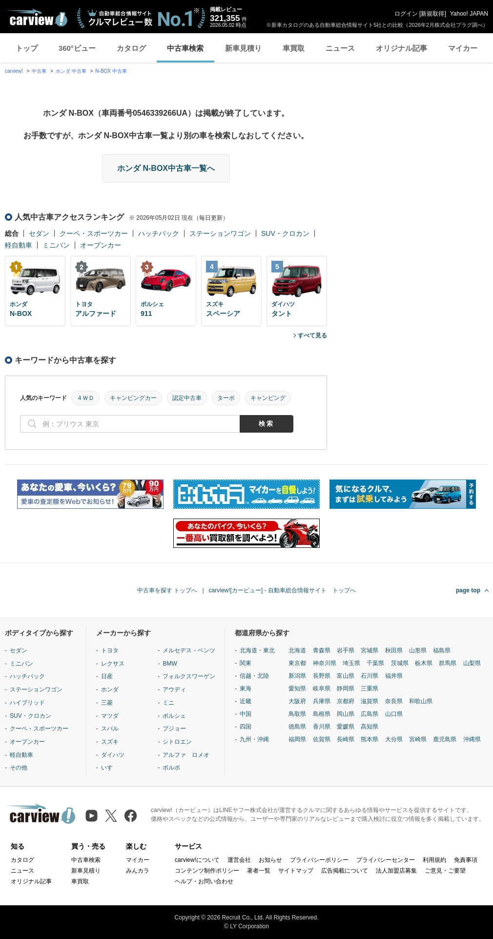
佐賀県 (321, 739)
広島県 (369, 713)
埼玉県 (351, 663)
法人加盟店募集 (396, 870)
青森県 (321, 650)
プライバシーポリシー (319, 859)
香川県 (321, 726)
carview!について (197, 859)
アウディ (174, 689)
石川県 (369, 675)
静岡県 (345, 688)
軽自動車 (18, 245)
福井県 (394, 675)
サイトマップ (295, 870)
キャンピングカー (133, 398)
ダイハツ (112, 754)
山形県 (418, 650)
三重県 (369, 688)
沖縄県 (472, 739)
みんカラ (137, 870)
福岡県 (297, 739)
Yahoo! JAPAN (469, 13)
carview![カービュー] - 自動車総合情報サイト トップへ (282, 590)
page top (468, 590)
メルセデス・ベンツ (189, 650)
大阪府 (297, 701)
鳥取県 (297, 713)
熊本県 (369, 739)
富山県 (345, 675)
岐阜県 (321, 688)
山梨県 (472, 663)
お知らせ (270, 859)
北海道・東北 (257, 650)
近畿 (245, 701)
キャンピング (268, 398)
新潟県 (297, 675)
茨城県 (400, 663)
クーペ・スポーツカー (94, 233)
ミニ (168, 702)
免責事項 (465, 859)
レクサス (112, 663)
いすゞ (110, 767)
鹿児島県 (444, 739)
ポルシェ (174, 715)
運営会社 (239, 859)
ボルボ (171, 767)
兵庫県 (321, 701)
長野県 (321, 675)
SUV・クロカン (285, 233)
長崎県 (345, 739)
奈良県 (394, 701)
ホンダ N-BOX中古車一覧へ (166, 168)
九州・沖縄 (254, 739)
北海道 (297, 650)
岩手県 (345, 650)
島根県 (321, 713)
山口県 (394, 713)
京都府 (345, 701)
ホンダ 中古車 (71, 71)
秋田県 (394, 650)
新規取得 (432, 13)
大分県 (394, 739)
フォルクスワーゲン (189, 676)
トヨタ (110, 650)
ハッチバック (158, 233)
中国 (245, 713)
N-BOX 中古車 (110, 71)
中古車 (39, 71)
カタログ (131, 48)
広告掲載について (344, 870)
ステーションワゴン (220, 233)
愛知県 (297, 688)
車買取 (294, 48)
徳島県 (297, 726)
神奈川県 (324, 663)
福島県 (442, 650)
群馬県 (447, 663)
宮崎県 (418, 739)
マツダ (110, 715)
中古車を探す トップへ (167, 590)
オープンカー (100, 245)
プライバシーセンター (385, 859)
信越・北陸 (254, 675)
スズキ (110, 741)
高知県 (369, 726)
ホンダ (110, 689)
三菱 (107, 702)
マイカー (462, 48)
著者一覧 (258, 870)
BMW (170, 663)
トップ (27, 48)
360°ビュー (77, 48)
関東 (245, 663)
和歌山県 (420, 701)
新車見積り (243, 48)
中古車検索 (185, 48)
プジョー (174, 728)
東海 (245, 688)
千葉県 (375, 663)
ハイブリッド (27, 702)
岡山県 (345, 713)
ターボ (226, 398)
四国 (245, 726)
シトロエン (177, 741)
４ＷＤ (85, 398)
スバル (110, 728)
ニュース (340, 48)
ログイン (406, 13)
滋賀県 (369, 701)
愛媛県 (345, 726)
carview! (14, 71)
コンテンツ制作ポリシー (207, 870)
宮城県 (369, 650)
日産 (107, 676)
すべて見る (312, 335)
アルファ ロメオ (186, 754)
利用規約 (434, 859)
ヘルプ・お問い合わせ (204, 881)
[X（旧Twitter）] (111, 816)
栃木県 (423, 663)
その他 (18, 767)
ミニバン (56, 245)
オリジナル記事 (401, 48)
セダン (39, 233)
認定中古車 (187, 398)
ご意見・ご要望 (445, 870)
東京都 (297, 663)
